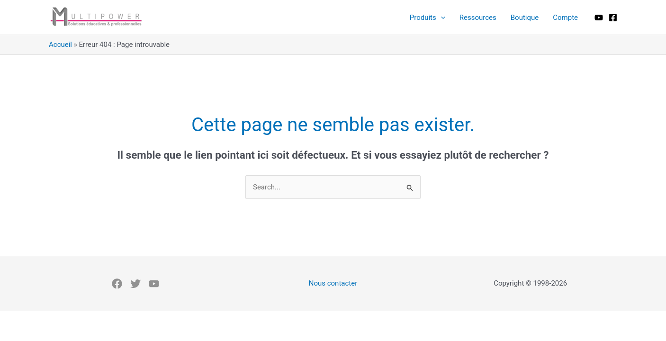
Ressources (477, 17)
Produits (427, 17)
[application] (440, 17)
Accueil (60, 44)
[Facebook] (613, 17)
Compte (565, 17)
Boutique (525, 17)
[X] (135, 283)
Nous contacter (333, 283)
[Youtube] (598, 17)
